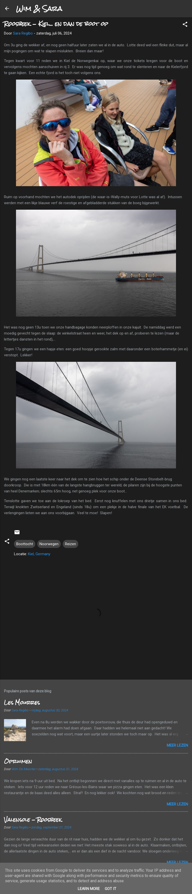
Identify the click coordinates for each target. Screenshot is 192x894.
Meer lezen (177, 745)
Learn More (89, 888)
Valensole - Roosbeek (33, 819)
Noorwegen (49, 544)
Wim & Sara (39, 9)
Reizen (70, 544)
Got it (110, 888)
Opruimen (18, 761)
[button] (185, 25)
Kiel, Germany (39, 554)
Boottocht (24, 544)
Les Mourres (22, 702)
